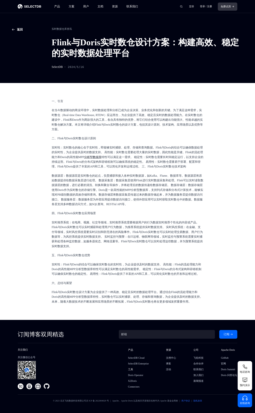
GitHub (224, 358)
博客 (168, 363)
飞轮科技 (198, 358)
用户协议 (185, 400)
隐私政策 (197, 400)
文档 (100, 6)
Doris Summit (228, 369)
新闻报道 (198, 381)
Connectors (134, 386)
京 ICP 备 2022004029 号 (97, 400)
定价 (191, 6)
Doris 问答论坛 (229, 375)
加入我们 (198, 375)
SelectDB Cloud (136, 358)
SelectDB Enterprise (138, 363)
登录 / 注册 (206, 6)
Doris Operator (135, 375)
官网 (223, 363)
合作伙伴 (198, 363)
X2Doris (132, 381)
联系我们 (132, 6)
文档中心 (171, 358)
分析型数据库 (92, 157)
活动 (168, 369)
